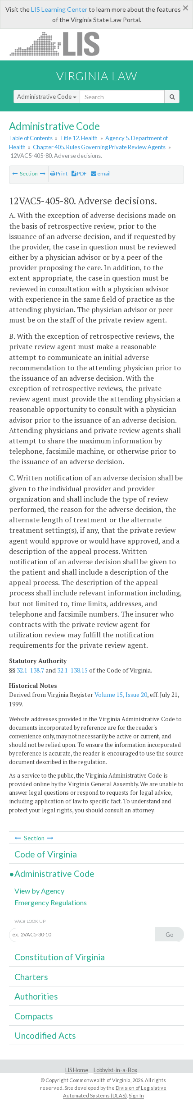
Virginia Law (96, 76)
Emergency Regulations (50, 902)
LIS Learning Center (59, 9)
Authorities (36, 996)
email (101, 173)
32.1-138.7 (30, 670)
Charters (31, 977)
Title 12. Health (79, 138)
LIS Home (76, 1070)
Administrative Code (46, 96)
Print (58, 173)
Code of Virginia (45, 854)
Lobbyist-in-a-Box (115, 1070)
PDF (79, 173)
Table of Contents (31, 138)
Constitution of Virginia (59, 957)
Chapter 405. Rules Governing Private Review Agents (99, 147)
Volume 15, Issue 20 (120, 695)
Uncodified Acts (45, 1035)
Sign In (136, 1095)
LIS (59, 43)
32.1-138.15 (72, 670)
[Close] (185, 8)
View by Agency (39, 890)
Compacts (33, 1016)
